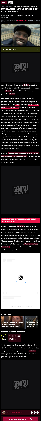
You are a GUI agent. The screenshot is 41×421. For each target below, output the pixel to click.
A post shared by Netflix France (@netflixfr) (20, 306)
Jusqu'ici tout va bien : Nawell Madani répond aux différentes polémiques (12, 325)
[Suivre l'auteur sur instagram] (35, 412)
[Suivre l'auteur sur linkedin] (37, 412)
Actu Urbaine (9, 6)
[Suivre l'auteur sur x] (32, 412)
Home (3, 6)
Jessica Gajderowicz (22, 20)
